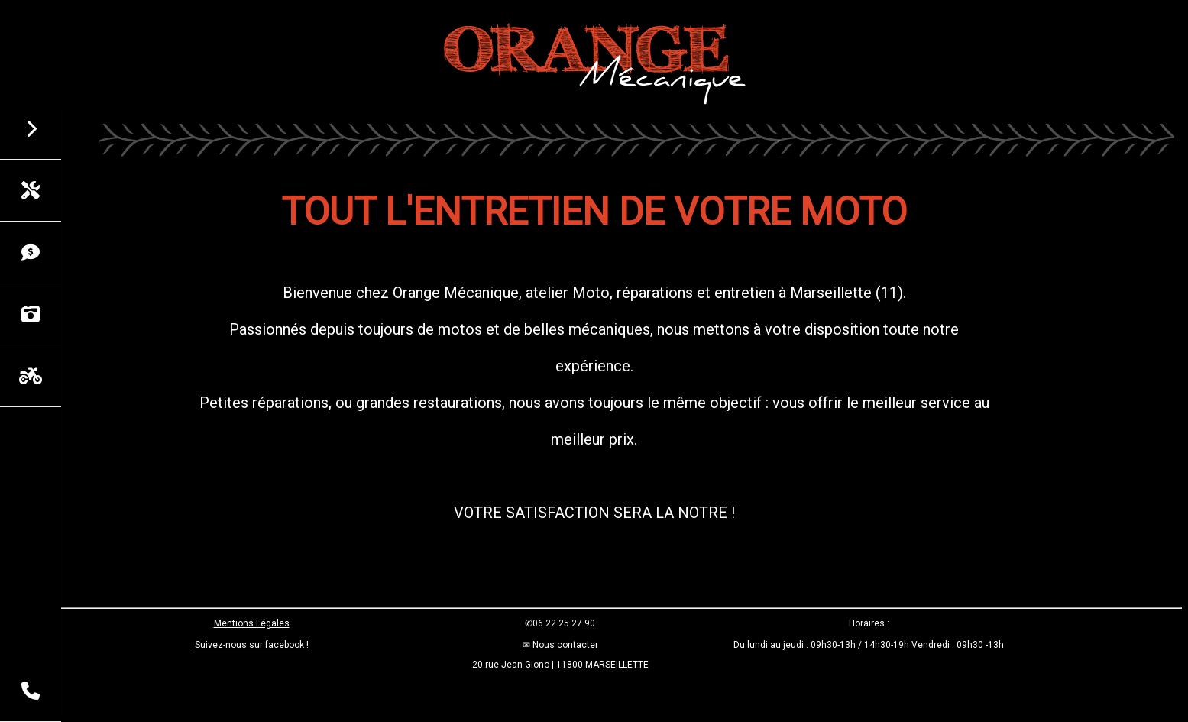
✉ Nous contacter (560, 644)
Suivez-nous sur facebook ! (252, 644)
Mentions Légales (252, 623)
